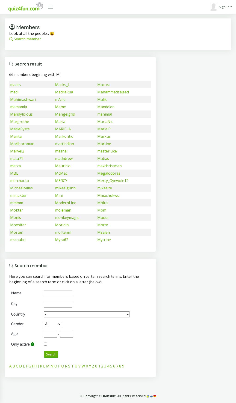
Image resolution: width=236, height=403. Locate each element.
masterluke (107, 151)
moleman (63, 210)
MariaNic (105, 121)
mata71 (16, 158)
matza (15, 165)
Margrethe (19, 121)
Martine (104, 143)
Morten (16, 232)
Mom (101, 210)
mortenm (63, 232)
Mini (59, 195)
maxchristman (109, 165)
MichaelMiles (21, 188)
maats (15, 84)
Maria (60, 121)
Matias (103, 158)
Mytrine (104, 239)
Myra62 (61, 239)
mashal (61, 151)
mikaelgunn (65, 188)
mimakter (18, 195)
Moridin (62, 224)
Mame (60, 106)
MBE (14, 173)
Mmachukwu (108, 195)
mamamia (18, 106)
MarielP (104, 128)
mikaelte (104, 188)
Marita (16, 136)
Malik (102, 99)
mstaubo (18, 239)
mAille (60, 99)
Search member (25, 39)
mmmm (16, 202)
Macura (103, 84)
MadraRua (64, 92)
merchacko (19, 180)
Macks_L (62, 84)
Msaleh (103, 232)
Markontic (64, 136)
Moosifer (18, 224)
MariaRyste (20, 128)
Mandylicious (21, 114)
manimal (104, 114)
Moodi (102, 217)
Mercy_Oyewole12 (112, 180)
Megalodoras (108, 173)
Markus (104, 136)
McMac (61, 173)
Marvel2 (17, 151)
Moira (102, 202)
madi (14, 92)
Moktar (16, 210)
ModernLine (65, 202)
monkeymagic (67, 217)
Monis (15, 217)
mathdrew (64, 158)
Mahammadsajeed (113, 92)
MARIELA (63, 128)
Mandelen (106, 106)
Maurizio (63, 165)
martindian (64, 143)
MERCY (61, 180)
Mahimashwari (23, 99)
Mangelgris (65, 114)
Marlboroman (22, 143)
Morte (102, 224)
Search (51, 354)
